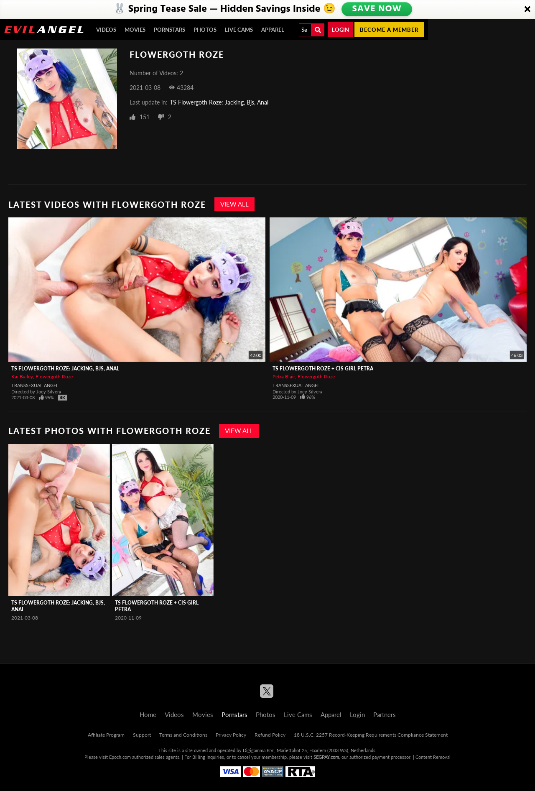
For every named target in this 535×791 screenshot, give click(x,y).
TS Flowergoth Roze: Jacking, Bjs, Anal (219, 102)
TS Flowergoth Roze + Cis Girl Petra (323, 368)
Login (340, 29)
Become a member (389, 29)
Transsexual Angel (35, 385)
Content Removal (433, 757)
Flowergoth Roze (54, 376)
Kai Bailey (22, 376)
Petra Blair (284, 376)
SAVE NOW (377, 9)
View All (234, 204)
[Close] (527, 9)
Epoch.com (120, 757)
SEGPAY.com (326, 757)
